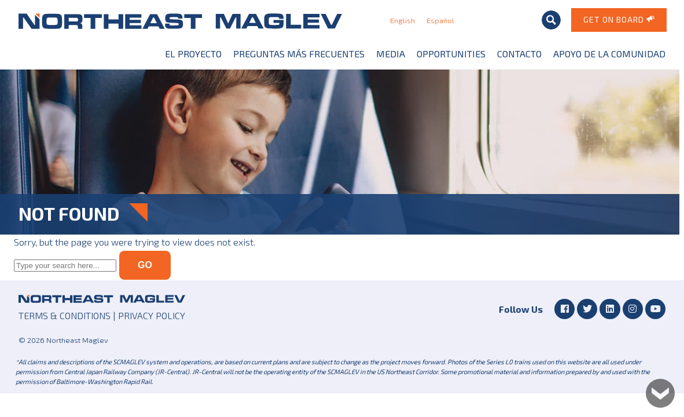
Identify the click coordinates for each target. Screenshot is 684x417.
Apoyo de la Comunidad (609, 53)
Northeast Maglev (180, 21)
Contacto (519, 53)
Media (390, 53)
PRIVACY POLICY (151, 315)
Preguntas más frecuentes (299, 53)
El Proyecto (193, 53)
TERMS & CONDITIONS (65, 315)
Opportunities (451, 53)
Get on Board (619, 18)
